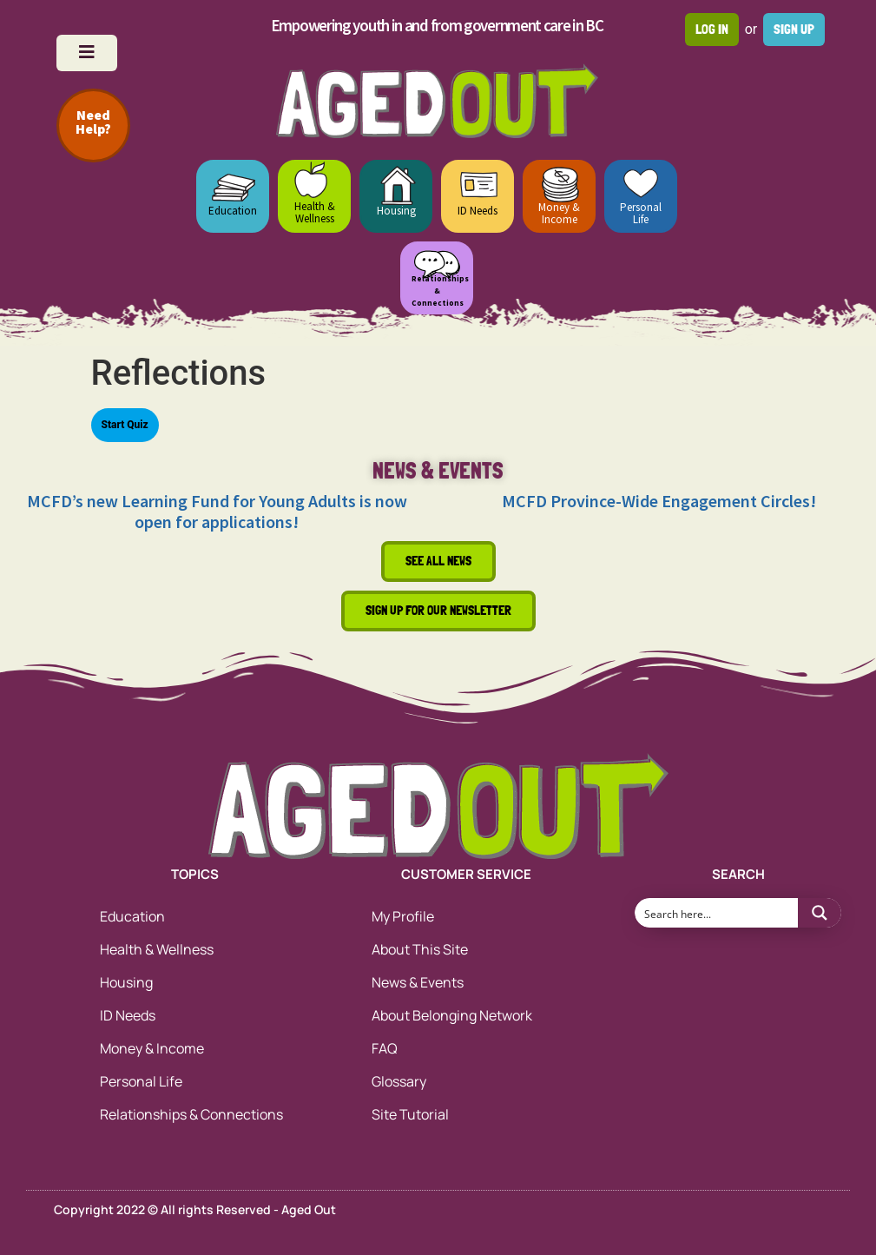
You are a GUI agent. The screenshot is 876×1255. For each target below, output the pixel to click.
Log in (711, 29)
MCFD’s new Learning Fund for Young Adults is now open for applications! (217, 511)
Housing (396, 210)
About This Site (420, 949)
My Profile (403, 916)
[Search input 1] (717, 912)
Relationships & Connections (191, 1114)
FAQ (385, 1048)
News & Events (418, 982)
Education (232, 210)
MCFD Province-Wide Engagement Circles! (659, 501)
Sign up (794, 29)
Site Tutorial (410, 1114)
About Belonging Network (452, 1015)
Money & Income (559, 213)
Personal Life (641, 213)
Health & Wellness (314, 212)
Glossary (399, 1081)
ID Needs (477, 210)
